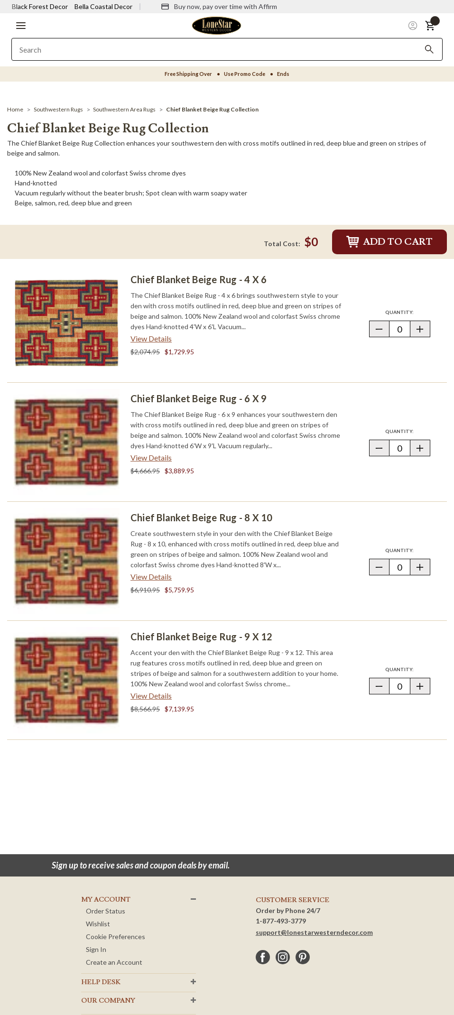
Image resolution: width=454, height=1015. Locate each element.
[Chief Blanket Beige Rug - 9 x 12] (66, 680)
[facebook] (263, 957)
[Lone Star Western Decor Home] (216, 25)
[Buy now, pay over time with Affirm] (219, 6)
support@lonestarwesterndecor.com (314, 932)
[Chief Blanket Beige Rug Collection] (212, 109)
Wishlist (98, 924)
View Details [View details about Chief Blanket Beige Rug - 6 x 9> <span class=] (151, 457)
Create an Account (114, 962)
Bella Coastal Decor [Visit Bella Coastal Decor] (103, 6)
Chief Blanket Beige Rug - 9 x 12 (201, 636)
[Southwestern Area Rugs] (124, 109)
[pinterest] (303, 957)
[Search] (429, 49)
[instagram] (283, 957)
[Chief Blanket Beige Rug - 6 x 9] (66, 442)
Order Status (105, 911)
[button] (20, 25)
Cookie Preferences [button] (115, 936)
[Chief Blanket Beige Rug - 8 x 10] (66, 561)
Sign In (96, 949)
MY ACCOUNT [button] (105, 899)
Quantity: (407, 312)
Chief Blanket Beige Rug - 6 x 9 (198, 398)
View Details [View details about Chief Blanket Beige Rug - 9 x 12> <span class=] (151, 695)
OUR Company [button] (108, 1001)
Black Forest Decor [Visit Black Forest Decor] (40, 6)
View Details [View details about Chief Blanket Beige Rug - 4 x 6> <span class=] (151, 338)
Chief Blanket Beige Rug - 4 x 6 (198, 279)
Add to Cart (389, 242)
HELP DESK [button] (100, 982)
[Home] (15, 109)
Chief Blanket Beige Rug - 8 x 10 (201, 517)
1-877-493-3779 (281, 921)
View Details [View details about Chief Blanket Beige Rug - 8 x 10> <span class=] (151, 576)
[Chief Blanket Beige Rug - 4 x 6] (66, 323)
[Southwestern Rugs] (58, 109)
